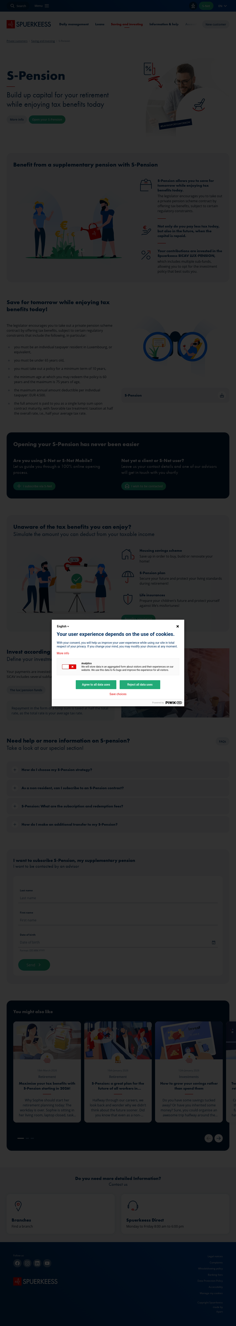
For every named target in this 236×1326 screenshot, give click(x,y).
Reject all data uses (140, 684)
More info (63, 653)
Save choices (118, 694)
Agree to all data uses (96, 684)
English (63, 626)
